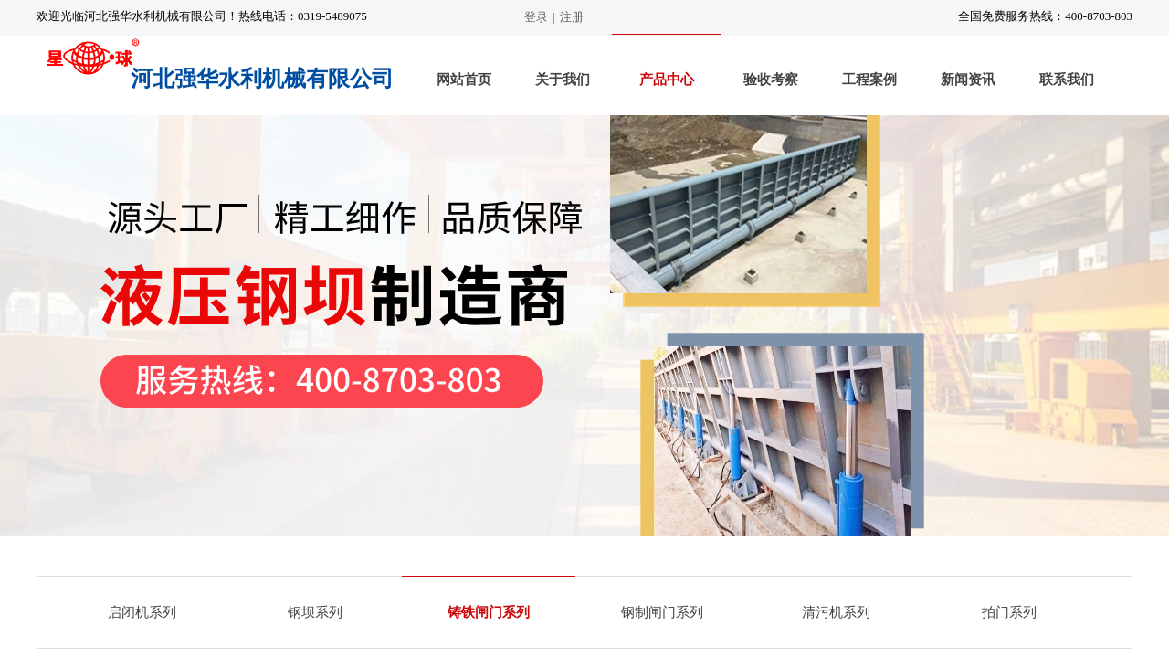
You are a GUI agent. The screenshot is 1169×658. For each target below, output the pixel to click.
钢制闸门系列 (662, 612)
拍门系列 (1009, 612)
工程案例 (869, 79)
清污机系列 (836, 612)
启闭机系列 (142, 612)
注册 (572, 17)
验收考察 (770, 79)
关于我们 (562, 79)
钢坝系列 (315, 612)
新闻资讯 (968, 79)
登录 (536, 17)
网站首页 (464, 79)
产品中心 (666, 79)
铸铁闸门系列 (489, 612)
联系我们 (1066, 79)
